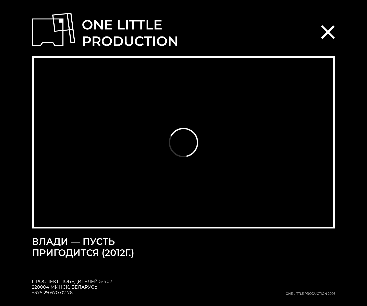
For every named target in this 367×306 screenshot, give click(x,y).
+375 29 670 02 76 (52, 293)
